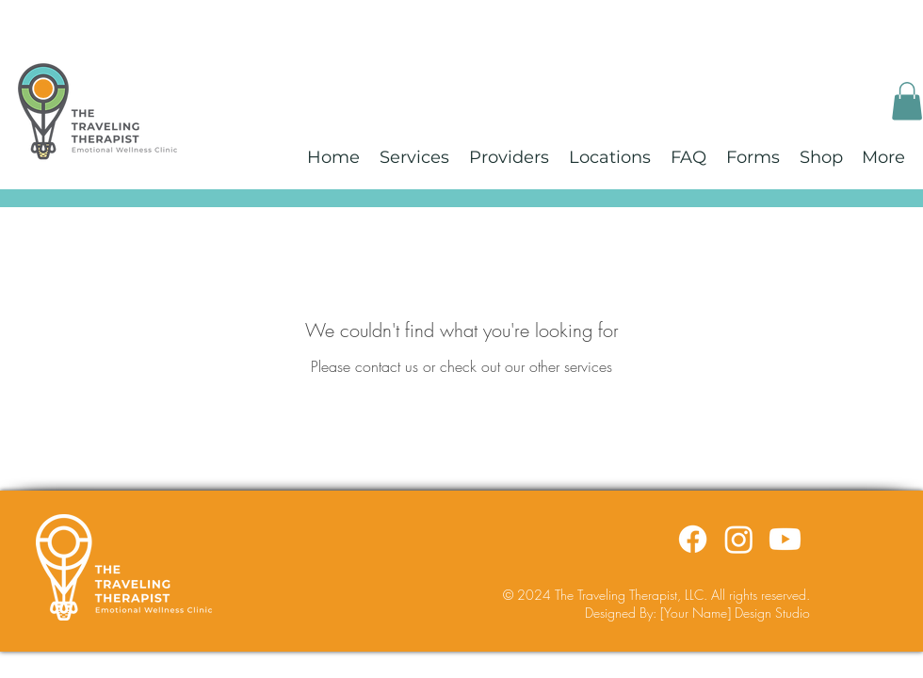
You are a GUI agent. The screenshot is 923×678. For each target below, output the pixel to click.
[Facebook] (692, 539)
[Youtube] (785, 539)
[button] (907, 101)
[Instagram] (739, 539)
